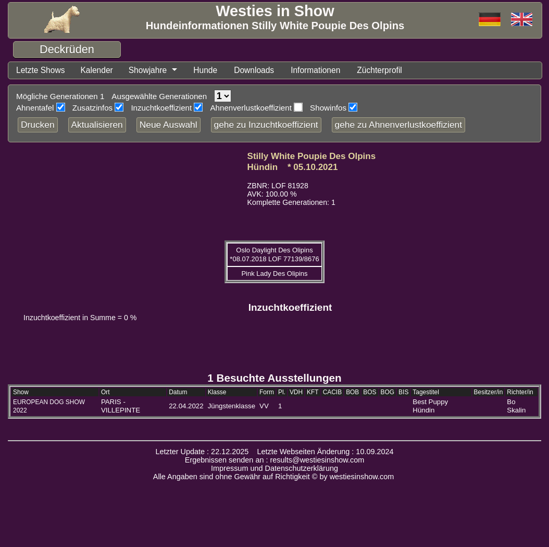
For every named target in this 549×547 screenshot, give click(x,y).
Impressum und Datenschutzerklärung (274, 470)
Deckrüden (67, 49)
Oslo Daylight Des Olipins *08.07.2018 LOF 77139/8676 (274, 256)
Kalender (104, 71)
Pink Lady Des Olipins (274, 275)
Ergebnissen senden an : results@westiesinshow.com (275, 461)
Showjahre (159, 71)
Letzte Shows (43, 71)
